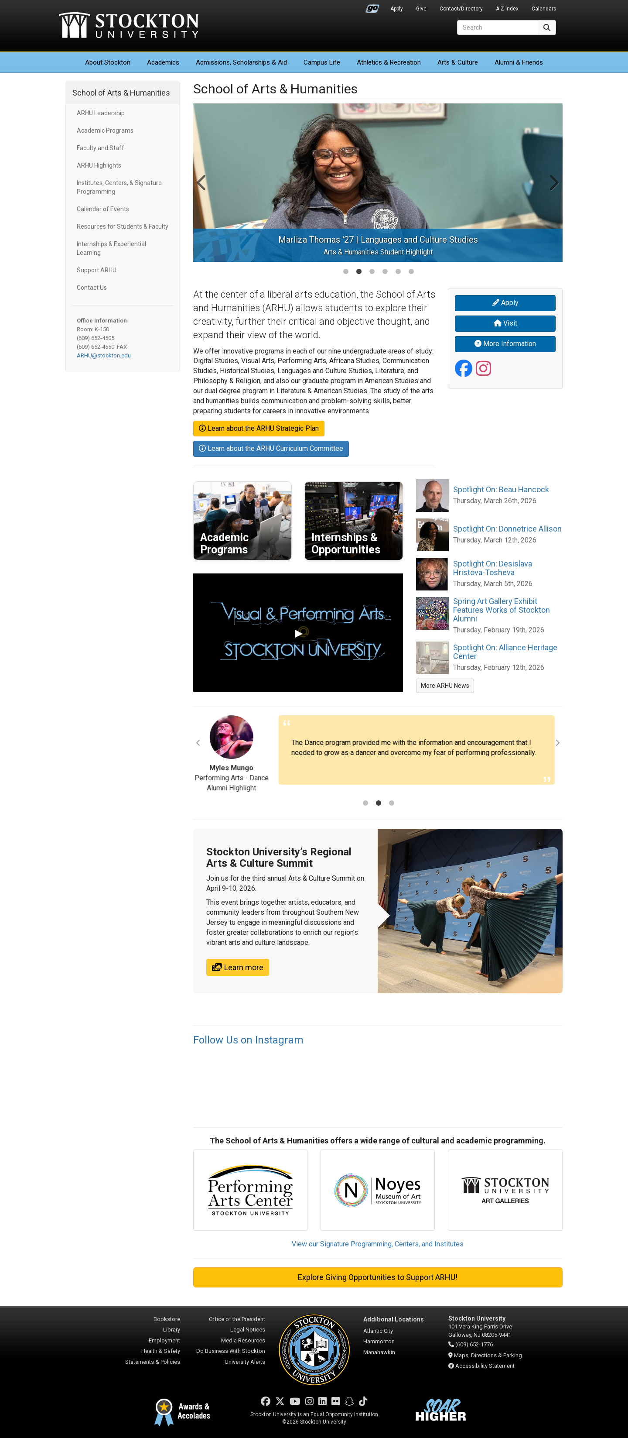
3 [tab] (372, 272)
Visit (505, 323)
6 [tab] (411, 272)
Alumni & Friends (519, 62)
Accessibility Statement (485, 1365)
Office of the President (237, 1319)
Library (171, 1329)
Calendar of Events (103, 209)
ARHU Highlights (99, 165)
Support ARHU (96, 270)
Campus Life (322, 62)
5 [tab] (398, 272)
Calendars (544, 9)
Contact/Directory (461, 9)
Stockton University (128, 26)
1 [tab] (346, 272)
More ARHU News (445, 685)
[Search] (497, 27)
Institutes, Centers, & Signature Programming (119, 187)
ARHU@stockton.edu (104, 355)
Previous (202, 182)
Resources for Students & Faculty (122, 226)
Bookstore (167, 1319)
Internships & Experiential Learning (111, 248)
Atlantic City (378, 1331)
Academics (163, 62)
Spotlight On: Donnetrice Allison (507, 528)
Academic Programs (105, 130)
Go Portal (372, 6)
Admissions (241, 62)
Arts (457, 62)
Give (421, 9)
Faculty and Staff (100, 147)
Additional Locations (393, 1319)
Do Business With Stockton (230, 1351)
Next (553, 182)
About (107, 62)
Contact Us (92, 287)
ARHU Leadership (101, 113)
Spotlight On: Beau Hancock (501, 489)
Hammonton (379, 1341)
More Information (505, 344)
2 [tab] (359, 272)
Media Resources (243, 1340)
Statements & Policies (152, 1362)
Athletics (389, 62)
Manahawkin (379, 1352)
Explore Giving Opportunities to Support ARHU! (377, 1277)
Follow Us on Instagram (248, 1040)
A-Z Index (507, 9)
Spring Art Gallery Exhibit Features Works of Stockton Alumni (501, 610)
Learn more (237, 967)
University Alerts (245, 1362)
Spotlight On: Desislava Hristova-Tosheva (492, 568)
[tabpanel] (378, 182)
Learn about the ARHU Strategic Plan (259, 428)
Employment (164, 1340)
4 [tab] (385, 272)
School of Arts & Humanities (121, 92)
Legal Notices (247, 1329)
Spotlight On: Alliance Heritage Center (505, 652)
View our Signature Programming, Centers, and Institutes (378, 1244)
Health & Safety (160, 1351)
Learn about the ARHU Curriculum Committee (271, 448)
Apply (396, 9)
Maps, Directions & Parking (488, 1355)
